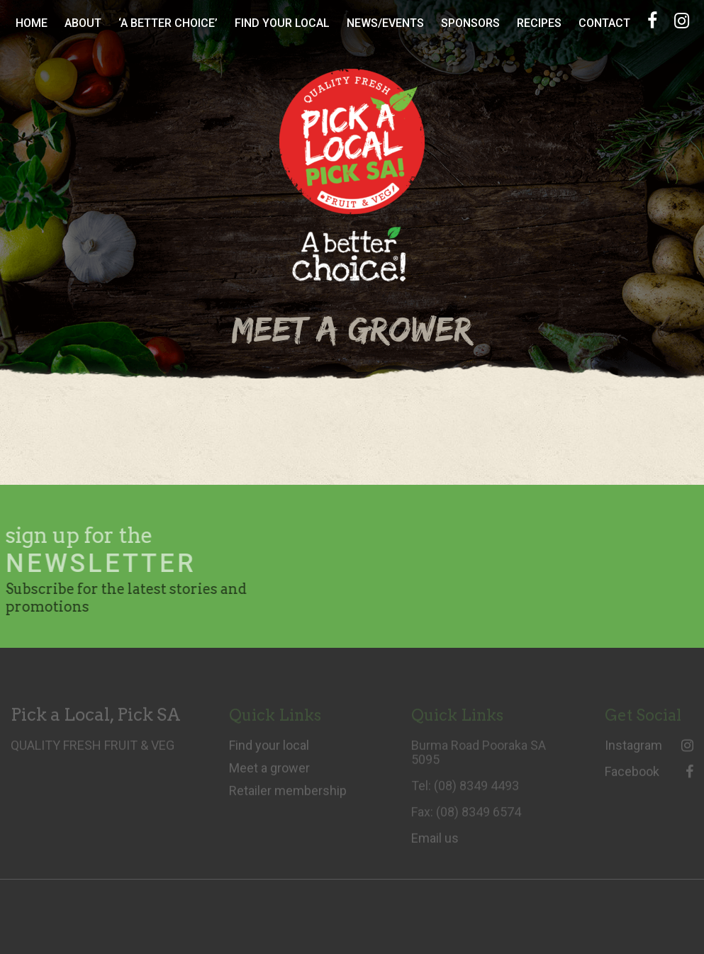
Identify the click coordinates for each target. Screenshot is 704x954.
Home (32, 23)
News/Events (385, 23)
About (83, 23)
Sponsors (470, 23)
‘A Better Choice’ (168, 23)
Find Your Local (282, 23)
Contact (604, 23)
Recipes (539, 23)
